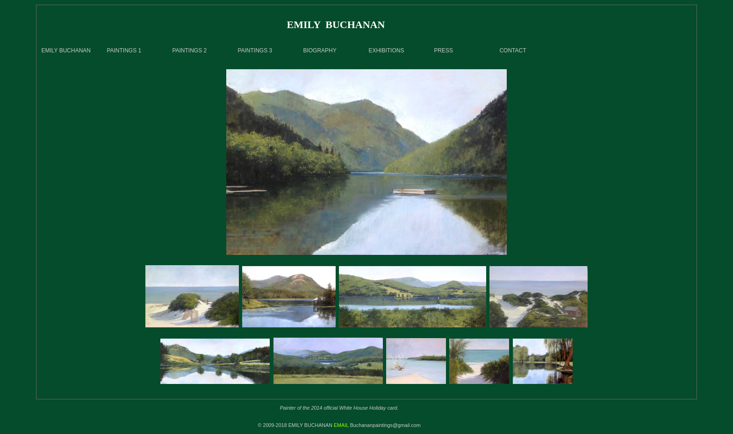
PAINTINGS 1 (124, 50)
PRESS (443, 50)
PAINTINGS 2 (189, 50)
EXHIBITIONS (386, 50)
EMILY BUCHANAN (66, 50)
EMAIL (341, 425)
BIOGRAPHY (319, 50)
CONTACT (512, 50)
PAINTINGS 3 (254, 50)
